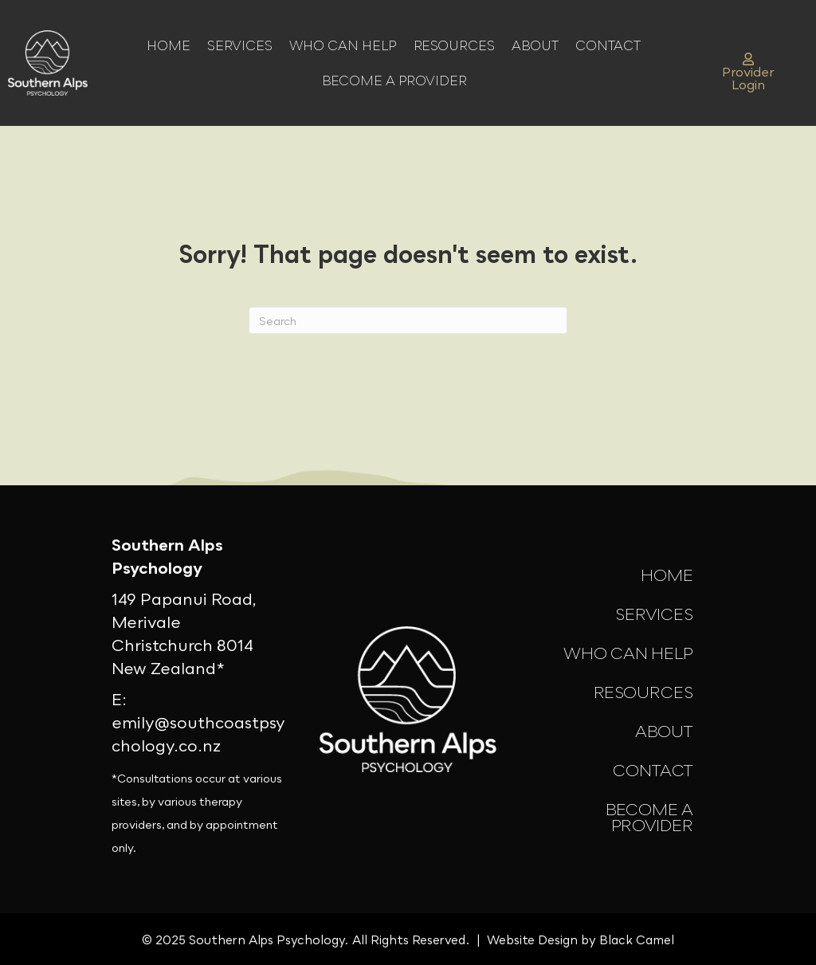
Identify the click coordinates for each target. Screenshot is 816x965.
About (535, 45)
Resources (454, 45)
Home (168, 45)
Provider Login (748, 72)
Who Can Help (343, 45)
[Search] (408, 320)
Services (240, 45)
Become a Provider (394, 80)
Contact (608, 45)
